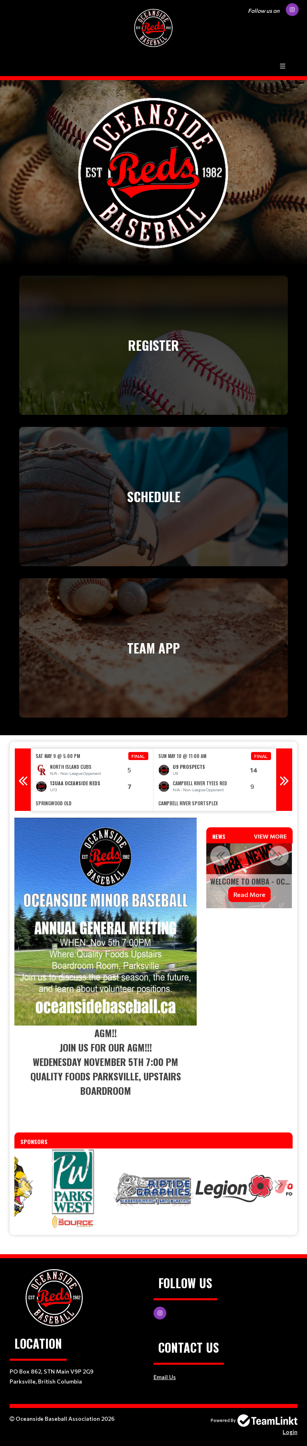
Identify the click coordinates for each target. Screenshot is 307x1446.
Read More (255, 894)
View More (270, 836)
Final (138, 756)
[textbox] (105, 968)
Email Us (165, 1377)
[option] (92, 780)
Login (290, 1431)
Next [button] (284, 779)
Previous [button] (23, 779)
